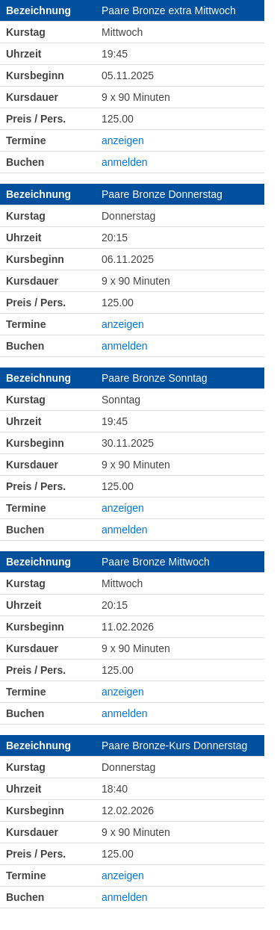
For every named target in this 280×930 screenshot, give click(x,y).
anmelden (125, 162)
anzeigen (123, 140)
